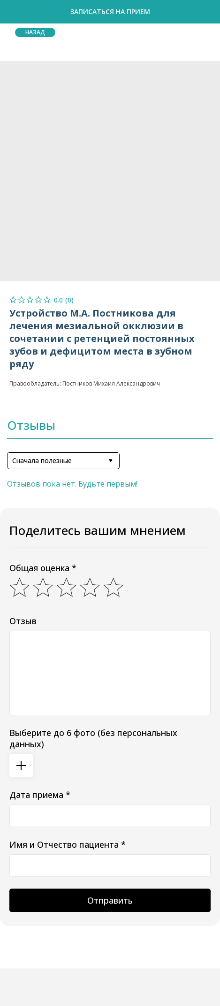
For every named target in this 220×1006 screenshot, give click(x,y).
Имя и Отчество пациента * (67, 844)
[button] (110, 11)
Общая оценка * (42, 567)
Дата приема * (39, 794)
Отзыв (23, 621)
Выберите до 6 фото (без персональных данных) (93, 738)
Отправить (110, 900)
